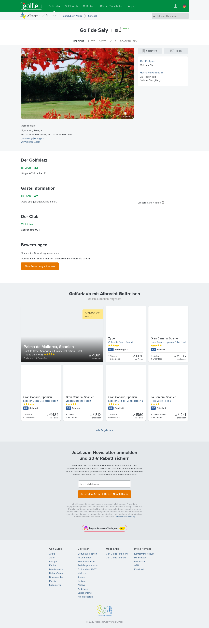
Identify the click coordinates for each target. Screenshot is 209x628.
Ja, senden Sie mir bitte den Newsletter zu (104, 492)
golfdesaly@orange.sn (33, 138)
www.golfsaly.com (30, 142)
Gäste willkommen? (151, 72)
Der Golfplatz (148, 61)
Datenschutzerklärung (125, 514)
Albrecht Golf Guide (41, 15)
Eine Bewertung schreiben (40, 266)
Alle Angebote (103, 429)
